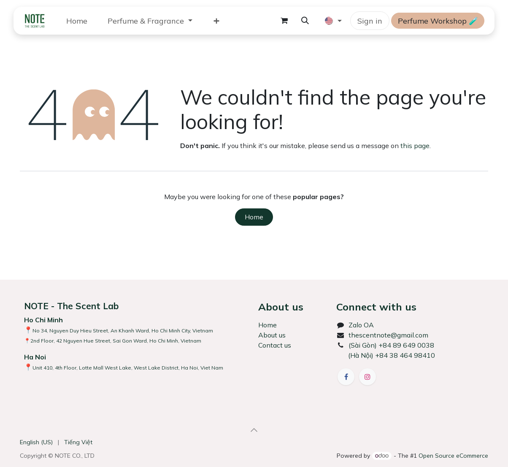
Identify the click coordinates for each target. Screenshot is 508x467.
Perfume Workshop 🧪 (438, 21)
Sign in (369, 21)
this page (415, 145)
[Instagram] (367, 376)
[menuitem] (76, 21)
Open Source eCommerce (453, 455)
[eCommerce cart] (284, 20)
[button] (305, 20)
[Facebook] (346, 376)
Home (254, 217)
